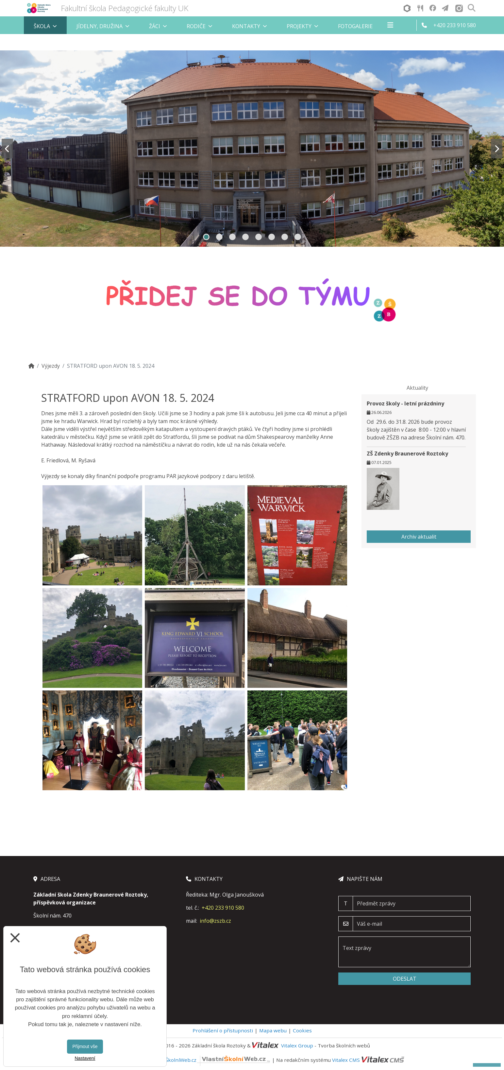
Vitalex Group (297, 1045)
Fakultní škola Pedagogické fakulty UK (124, 8)
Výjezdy (51, 365)
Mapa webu (273, 1030)
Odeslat (404, 978)
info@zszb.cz (215, 920)
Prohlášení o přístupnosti (223, 1030)
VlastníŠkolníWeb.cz (210, 1060)
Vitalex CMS (346, 1060)
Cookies (302, 1030)
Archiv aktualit (418, 536)
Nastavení (85, 1058)
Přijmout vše (84, 1046)
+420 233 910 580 (223, 907)
